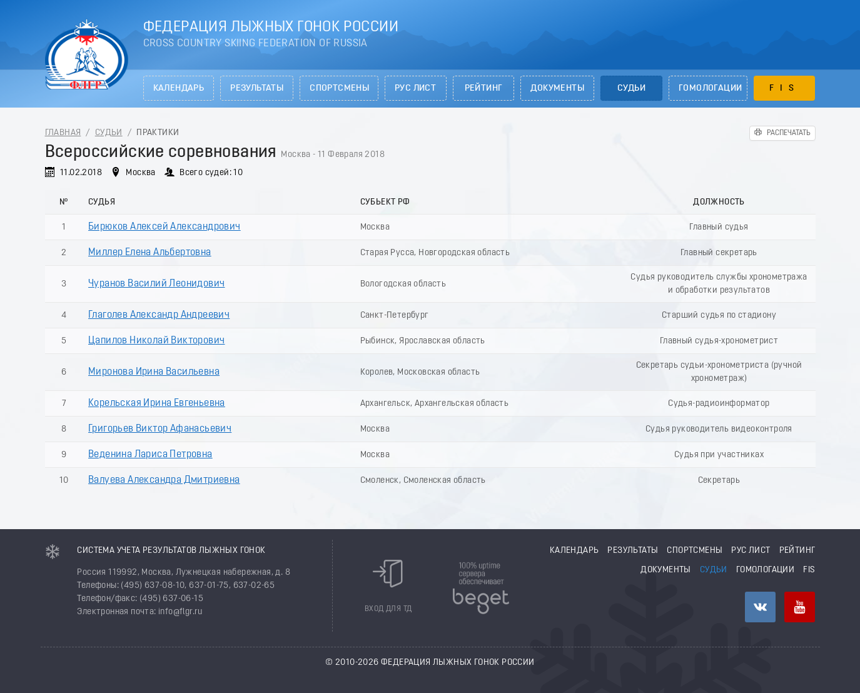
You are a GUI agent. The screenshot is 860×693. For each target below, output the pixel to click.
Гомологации (710, 88)
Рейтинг (484, 88)
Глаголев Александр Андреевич (159, 315)
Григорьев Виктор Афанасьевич (159, 429)
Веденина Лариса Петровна (150, 455)
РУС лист (415, 88)
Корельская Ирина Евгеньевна (156, 403)
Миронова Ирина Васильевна (154, 372)
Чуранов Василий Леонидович (156, 284)
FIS (784, 88)
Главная (63, 133)
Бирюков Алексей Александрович (164, 227)
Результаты (256, 88)
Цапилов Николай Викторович (156, 341)
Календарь (179, 88)
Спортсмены (339, 88)
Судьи (631, 88)
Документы (557, 88)
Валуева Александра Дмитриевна (164, 480)
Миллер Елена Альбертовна (149, 253)
